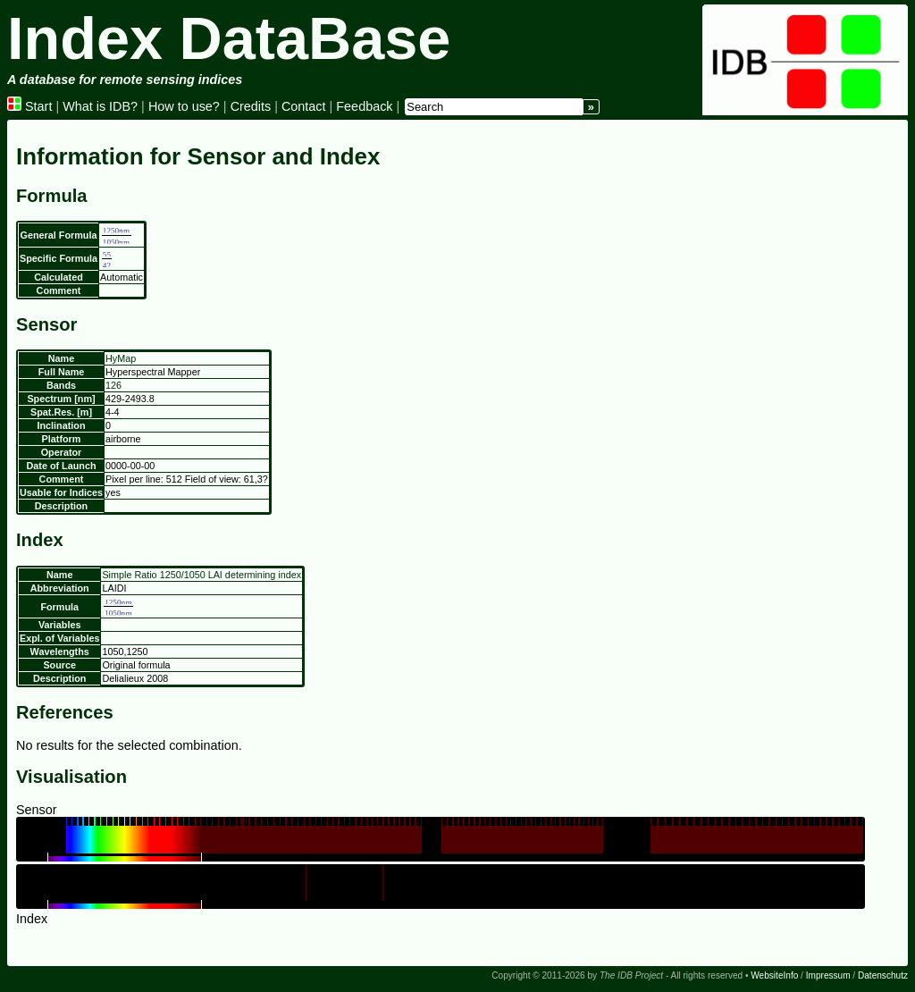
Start (29, 106)
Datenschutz (883, 975)
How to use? (184, 106)
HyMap (120, 358)
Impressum (828, 975)
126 (113, 385)
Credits (251, 106)
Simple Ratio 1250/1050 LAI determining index (201, 574)
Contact (303, 106)
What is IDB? (100, 106)
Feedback (364, 106)
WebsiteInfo (774, 975)
